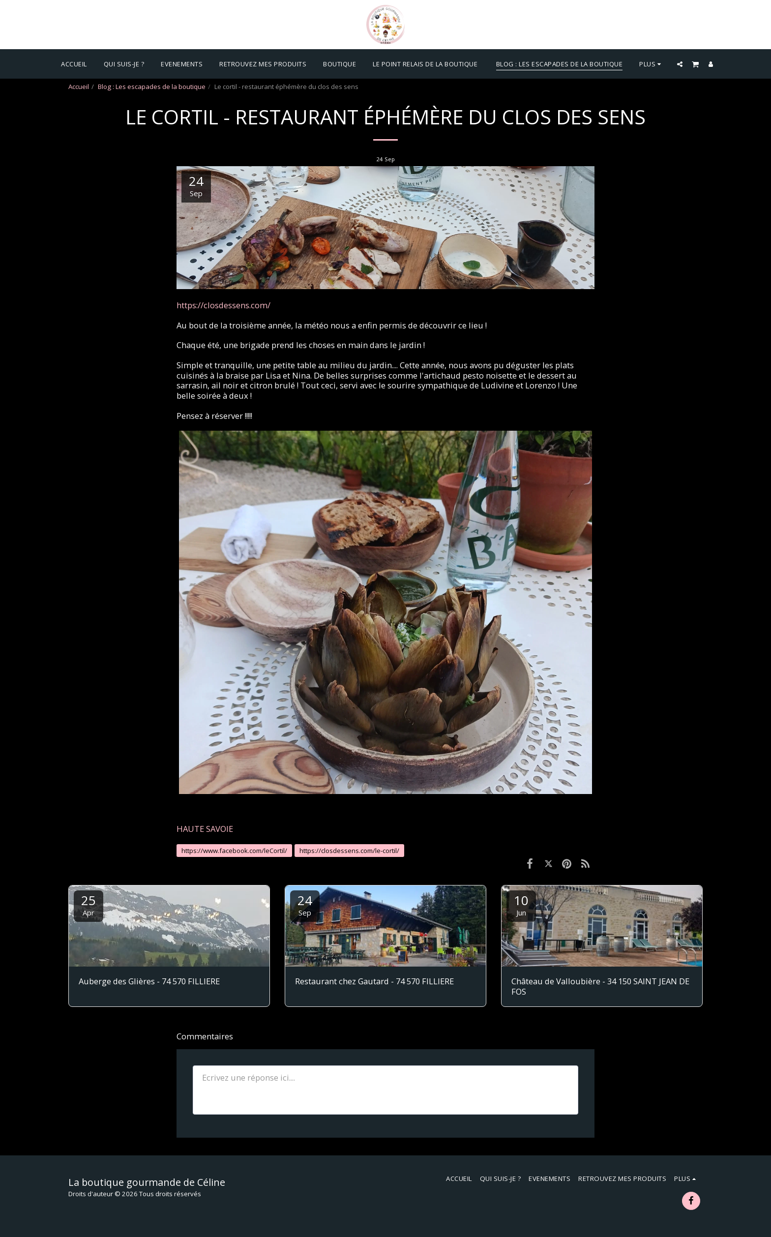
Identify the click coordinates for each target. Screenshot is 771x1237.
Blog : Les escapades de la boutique (152, 86)
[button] (680, 63)
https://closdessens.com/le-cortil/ (349, 850)
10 (521, 904)
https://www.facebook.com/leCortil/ (234, 850)
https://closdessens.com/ (223, 305)
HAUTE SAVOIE (205, 828)
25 (88, 904)
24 (305, 904)
